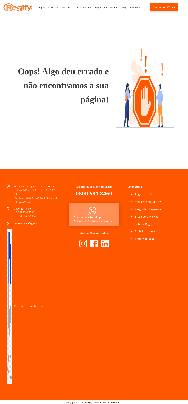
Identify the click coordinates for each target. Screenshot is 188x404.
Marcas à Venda (83, 7)
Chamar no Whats (163, 7)
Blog (123, 7)
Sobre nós (135, 7)
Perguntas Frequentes (106, 7)
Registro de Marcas (48, 7)
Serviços (66, 7)
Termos (38, 306)
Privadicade (21, 306)
